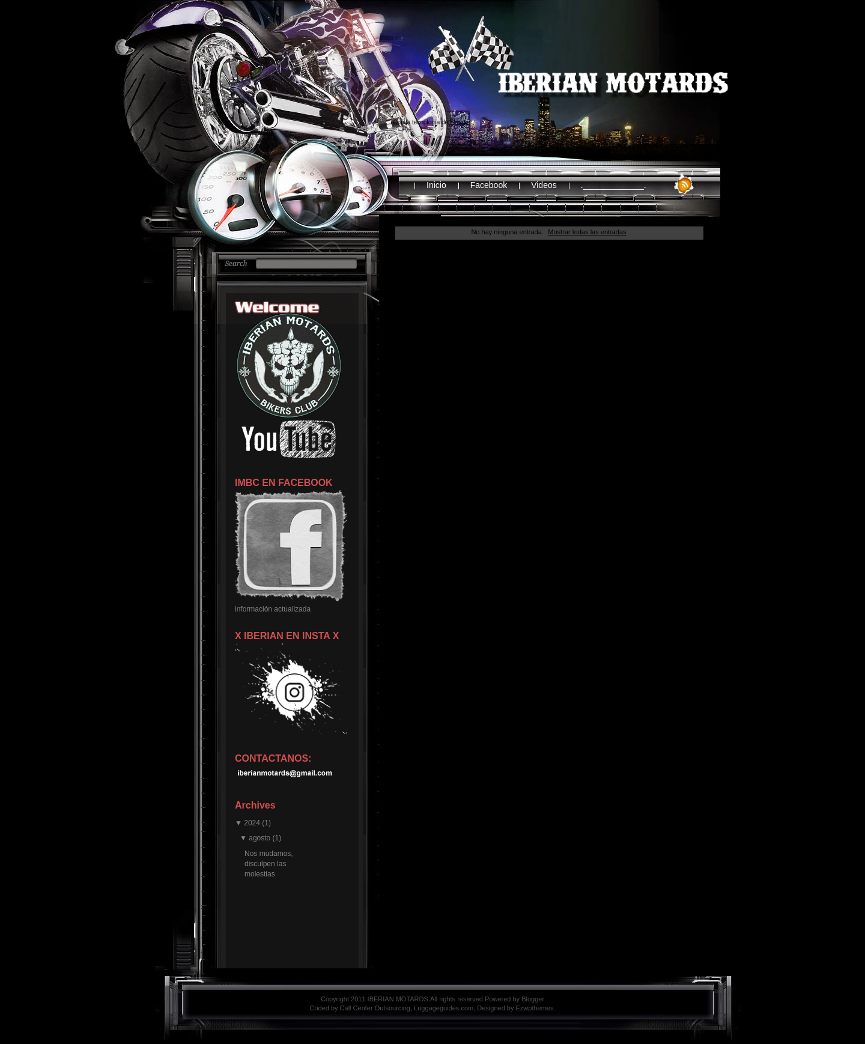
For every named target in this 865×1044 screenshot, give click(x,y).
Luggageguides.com (443, 1008)
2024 (252, 823)
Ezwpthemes (535, 1008)
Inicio (436, 185)
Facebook (488, 185)
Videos (544, 185)
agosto (259, 838)
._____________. (613, 185)
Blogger (460, 122)
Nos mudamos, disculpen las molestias (268, 863)
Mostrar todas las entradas (587, 231)
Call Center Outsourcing (375, 1008)
